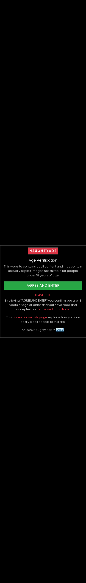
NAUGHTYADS (43, 251)
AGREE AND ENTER (43, 285)
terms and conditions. (54, 309)
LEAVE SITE (43, 295)
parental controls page (30, 317)
